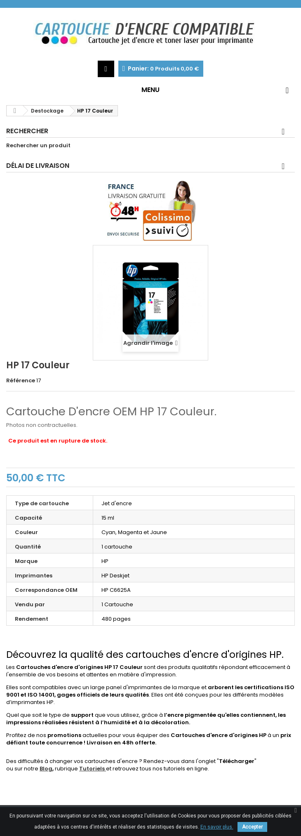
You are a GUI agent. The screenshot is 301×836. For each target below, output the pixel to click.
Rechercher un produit (38, 145)
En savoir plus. (216, 827)
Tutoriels (92, 768)
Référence (20, 380)
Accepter (252, 827)
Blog (46, 768)
